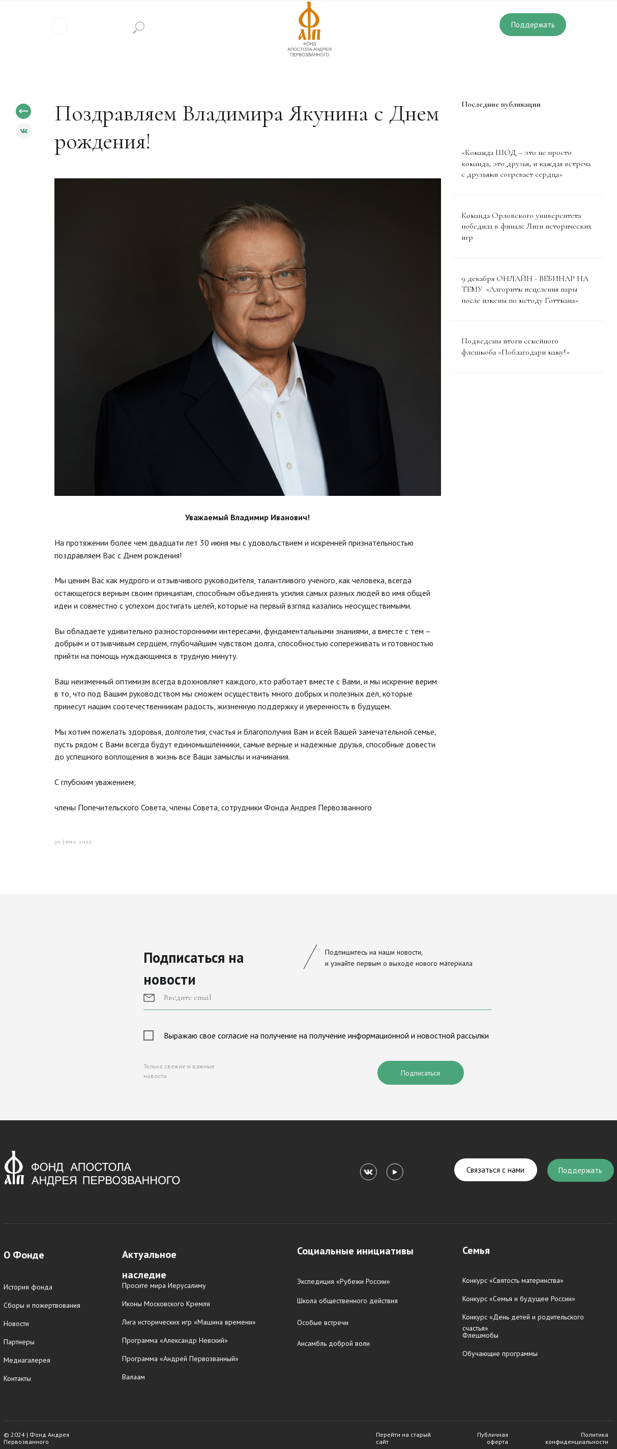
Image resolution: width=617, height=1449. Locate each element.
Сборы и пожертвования (42, 1305)
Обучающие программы (500, 1353)
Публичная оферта (492, 1438)
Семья (476, 1250)
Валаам (133, 1376)
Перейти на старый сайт (403, 1438)
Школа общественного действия (347, 1300)
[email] (317, 997)
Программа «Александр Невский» (175, 1340)
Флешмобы (480, 1335)
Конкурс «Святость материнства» (513, 1280)
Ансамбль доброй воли (333, 1343)
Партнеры (19, 1341)
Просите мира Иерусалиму (164, 1285)
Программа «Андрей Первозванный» (180, 1358)
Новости (16, 1323)
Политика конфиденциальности (576, 1438)
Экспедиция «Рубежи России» (343, 1281)
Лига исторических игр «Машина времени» (189, 1322)
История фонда (28, 1287)
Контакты (17, 1378)
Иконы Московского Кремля (166, 1303)
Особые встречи (322, 1322)
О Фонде (24, 1255)
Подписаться (420, 1073)
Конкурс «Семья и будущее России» (518, 1298)
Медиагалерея (27, 1360)
